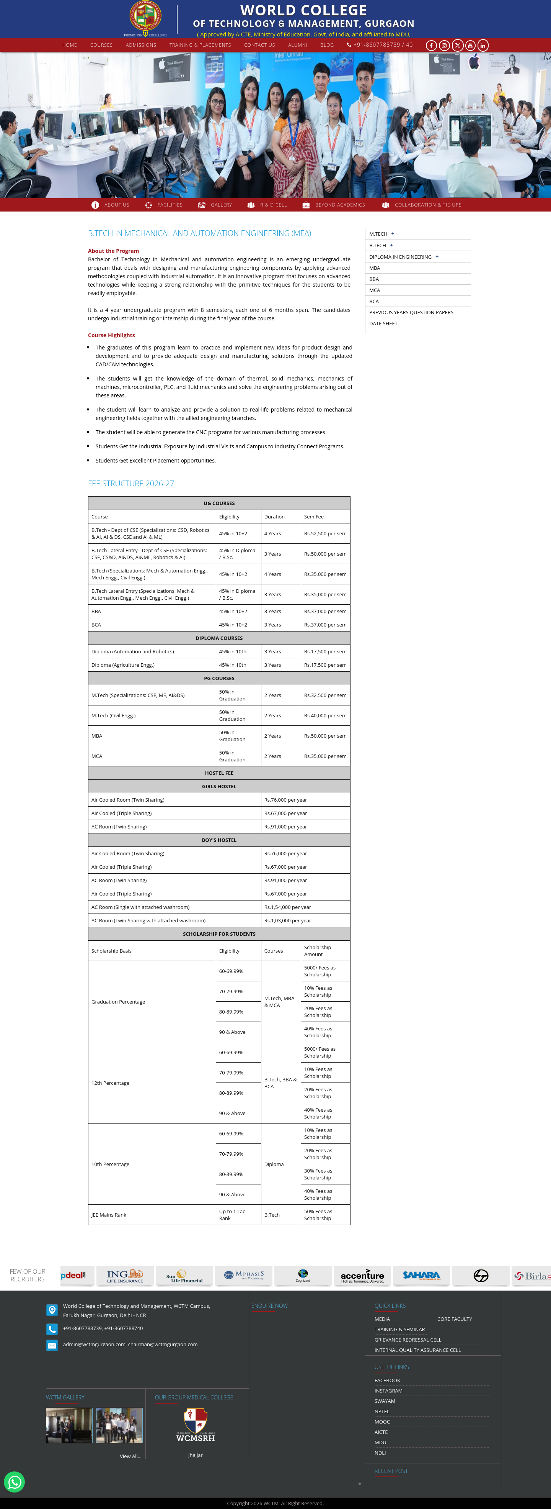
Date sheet (383, 323)
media (382, 1318)
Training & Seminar (400, 1329)
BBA (374, 279)
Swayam (385, 1400)
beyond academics (341, 205)
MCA (374, 290)
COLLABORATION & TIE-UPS (428, 205)
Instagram (389, 1390)
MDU (380, 1442)
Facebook (387, 1380)
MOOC (382, 1421)
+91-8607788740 (123, 1328)
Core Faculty (454, 1318)
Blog (327, 45)
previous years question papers (411, 312)
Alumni (297, 45)
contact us (259, 45)
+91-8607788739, (83, 1328)
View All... (131, 1456)
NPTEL (382, 1411)
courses (101, 45)
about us (116, 205)
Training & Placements (200, 45)
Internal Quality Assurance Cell (418, 1350)
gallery (221, 205)
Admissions (141, 45)
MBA (374, 267)
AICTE (381, 1432)
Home (69, 45)
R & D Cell (274, 205)
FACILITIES (170, 205)
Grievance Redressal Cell (408, 1339)
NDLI (380, 1452)
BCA (374, 301)
